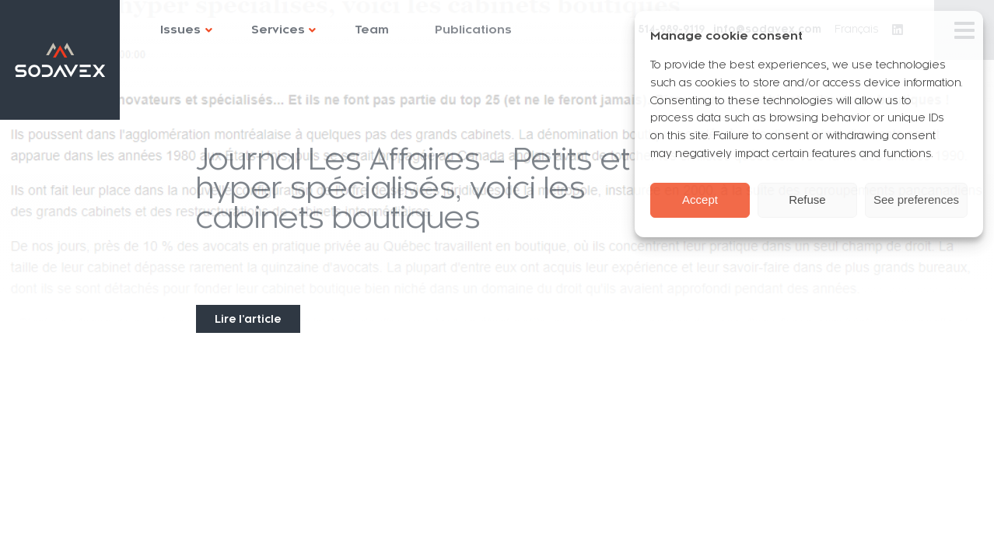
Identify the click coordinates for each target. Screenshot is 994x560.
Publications (473, 29)
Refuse (807, 199)
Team (372, 29)
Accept (700, 199)
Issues (180, 29)
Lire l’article (248, 319)
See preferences (916, 199)
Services (278, 29)
